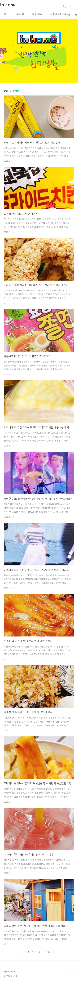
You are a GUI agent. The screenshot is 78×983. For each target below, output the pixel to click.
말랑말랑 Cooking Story (63, 14)
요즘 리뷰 (37, 14)
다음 (54, 952)
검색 (64, 6)
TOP (71, 972)
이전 (24, 952)
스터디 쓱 (19, 14)
